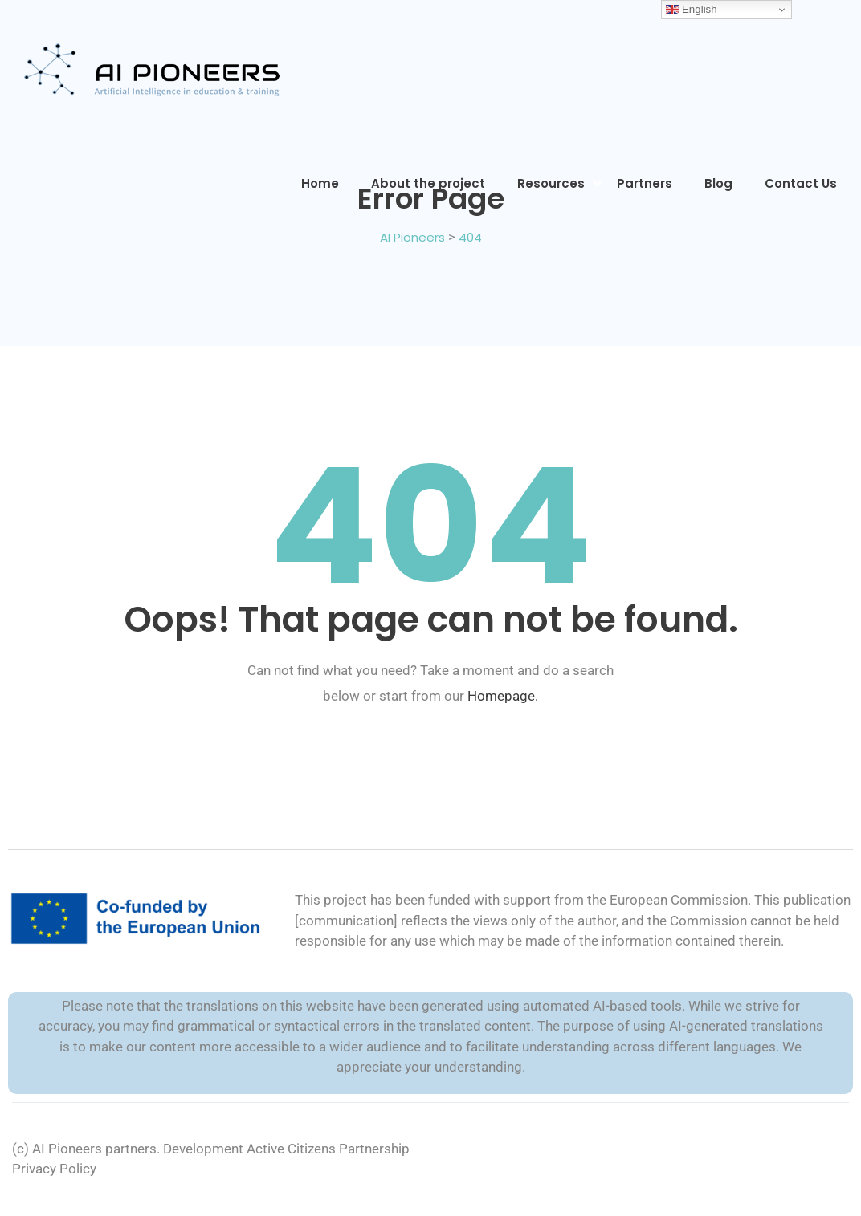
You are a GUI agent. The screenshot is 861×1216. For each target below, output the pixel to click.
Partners (644, 183)
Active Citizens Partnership (328, 1149)
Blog (718, 183)
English (691, 9)
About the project (428, 183)
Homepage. (502, 696)
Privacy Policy (54, 1169)
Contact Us (801, 183)
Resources (551, 183)
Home (320, 183)
